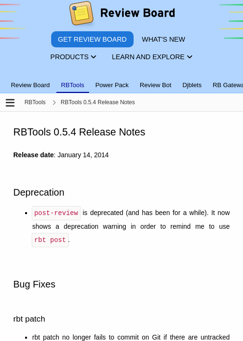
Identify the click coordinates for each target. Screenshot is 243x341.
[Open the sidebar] (10, 103)
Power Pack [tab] (111, 85)
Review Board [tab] (30, 85)
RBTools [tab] (72, 85)
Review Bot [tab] (155, 85)
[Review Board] (121, 15)
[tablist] (121, 79)
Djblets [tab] (191, 85)
